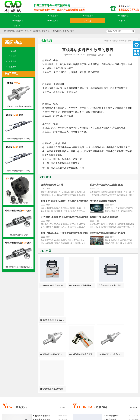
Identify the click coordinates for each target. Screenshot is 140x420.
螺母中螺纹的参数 (42, 342)
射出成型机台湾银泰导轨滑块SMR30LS (76, 311)
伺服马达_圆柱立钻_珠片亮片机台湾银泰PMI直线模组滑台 (46, 361)
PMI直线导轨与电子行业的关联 (46, 350)
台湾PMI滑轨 (56, 31)
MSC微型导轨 (122, 16)
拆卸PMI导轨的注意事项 (116, 361)
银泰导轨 (45, 31)
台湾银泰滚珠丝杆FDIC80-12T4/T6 (126, 281)
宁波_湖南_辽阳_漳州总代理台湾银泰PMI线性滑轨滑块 (46, 354)
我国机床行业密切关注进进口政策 (106, 185)
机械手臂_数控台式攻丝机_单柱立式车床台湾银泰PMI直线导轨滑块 (73, 201)
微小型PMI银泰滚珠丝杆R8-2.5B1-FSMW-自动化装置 (76, 281)
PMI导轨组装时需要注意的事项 (117, 354)
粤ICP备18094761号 (99, 404)
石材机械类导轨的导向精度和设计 (117, 357)
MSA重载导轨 (52, 16)
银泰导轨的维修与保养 (115, 350)
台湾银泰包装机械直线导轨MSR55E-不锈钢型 (126, 311)
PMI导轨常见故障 (113, 365)
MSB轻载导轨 (87, 16)
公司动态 (12, 51)
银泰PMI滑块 (68, 31)
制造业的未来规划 (42, 338)
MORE (63, 330)
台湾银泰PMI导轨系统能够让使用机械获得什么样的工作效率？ (46, 346)
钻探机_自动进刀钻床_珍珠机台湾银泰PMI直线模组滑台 (46, 357)
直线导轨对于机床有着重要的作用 (67, 168)
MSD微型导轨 (17, 20)
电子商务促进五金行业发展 (103, 201)
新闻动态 (87, 20)
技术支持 (12, 61)
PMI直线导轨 (35, 31)
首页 (115, 41)
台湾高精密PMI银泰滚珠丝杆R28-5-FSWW (51, 311)
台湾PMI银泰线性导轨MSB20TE (51, 281)
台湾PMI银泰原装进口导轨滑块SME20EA (101, 281)
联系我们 (17, 25)
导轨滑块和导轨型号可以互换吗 (117, 346)
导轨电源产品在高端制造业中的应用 (107, 233)
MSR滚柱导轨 (52, 20)
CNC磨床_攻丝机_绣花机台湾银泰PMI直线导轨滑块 (66, 217)
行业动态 (12, 56)
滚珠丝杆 (20, 31)
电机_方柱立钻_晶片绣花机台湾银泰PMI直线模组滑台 (46, 365)
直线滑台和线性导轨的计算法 (65, 163)
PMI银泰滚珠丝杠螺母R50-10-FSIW (101, 311)
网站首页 (17, 16)
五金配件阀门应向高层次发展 (104, 217)
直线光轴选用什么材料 (52, 185)
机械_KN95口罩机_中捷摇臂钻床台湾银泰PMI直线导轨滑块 (70, 233)
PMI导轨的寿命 (112, 338)
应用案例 (12, 67)
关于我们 (122, 20)
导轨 (27, 31)
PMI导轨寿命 (111, 342)
